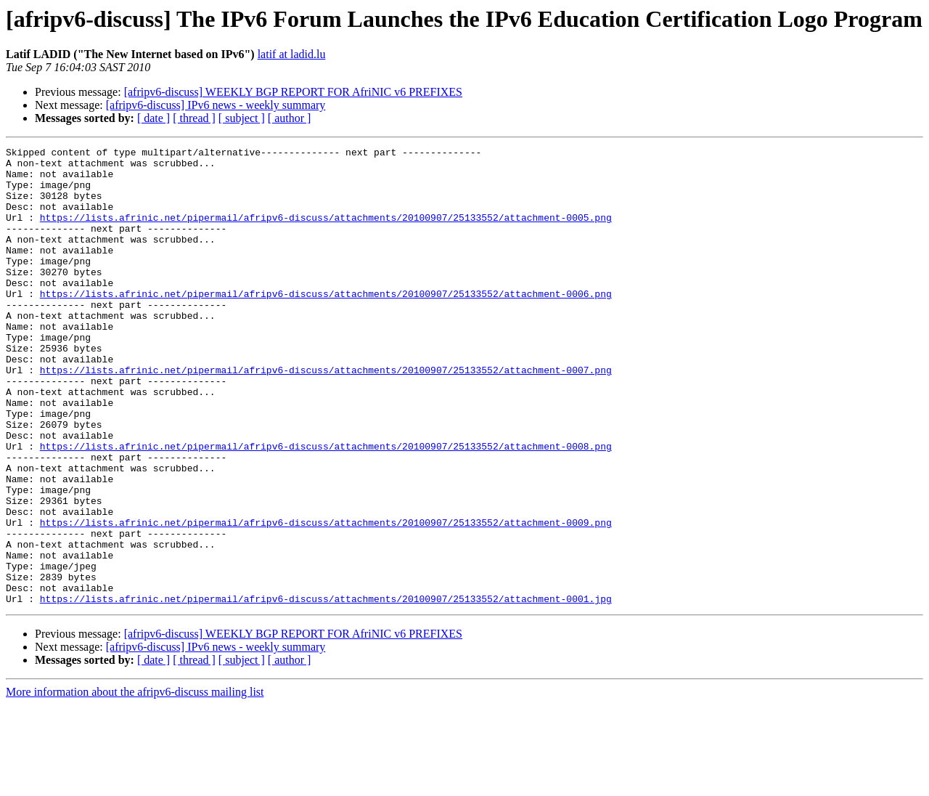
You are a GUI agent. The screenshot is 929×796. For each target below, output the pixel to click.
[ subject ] (241, 118)
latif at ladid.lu (292, 54)
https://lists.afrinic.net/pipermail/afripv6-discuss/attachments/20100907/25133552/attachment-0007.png (326, 415)
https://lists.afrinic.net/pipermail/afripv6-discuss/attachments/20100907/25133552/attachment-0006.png (326, 323)
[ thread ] (194, 118)
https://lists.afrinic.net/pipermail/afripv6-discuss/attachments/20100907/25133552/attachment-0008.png (326, 506)
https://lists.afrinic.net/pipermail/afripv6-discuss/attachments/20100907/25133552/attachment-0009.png (326, 598)
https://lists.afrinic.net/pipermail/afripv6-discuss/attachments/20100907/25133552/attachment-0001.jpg (326, 689)
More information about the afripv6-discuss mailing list (135, 783)
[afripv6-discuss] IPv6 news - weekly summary (216, 105)
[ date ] (153, 118)
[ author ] (289, 118)
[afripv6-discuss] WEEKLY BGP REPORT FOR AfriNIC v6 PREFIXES (293, 92)
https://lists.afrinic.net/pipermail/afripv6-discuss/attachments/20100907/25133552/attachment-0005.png (326, 232)
